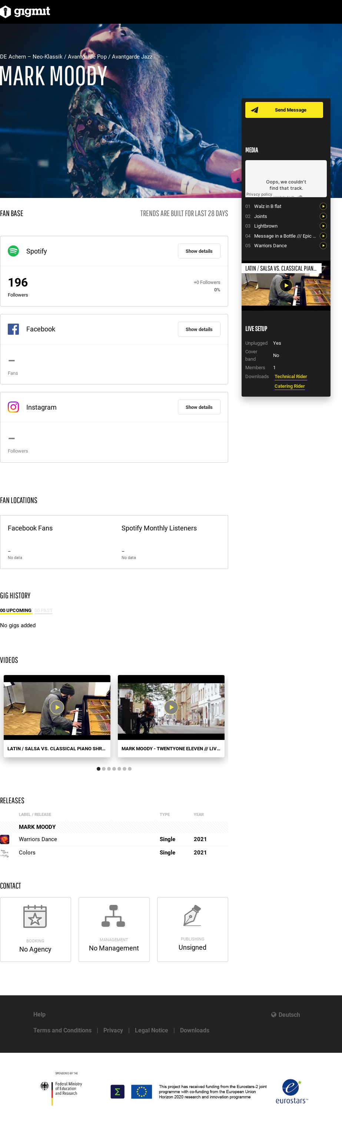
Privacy (113, 1030)
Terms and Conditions (62, 1030)
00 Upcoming (16, 610)
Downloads (194, 1030)
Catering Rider (290, 386)
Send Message (290, 110)
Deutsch (289, 1014)
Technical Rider (291, 376)
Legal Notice (151, 1030)
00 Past (43, 610)
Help (39, 1014)
